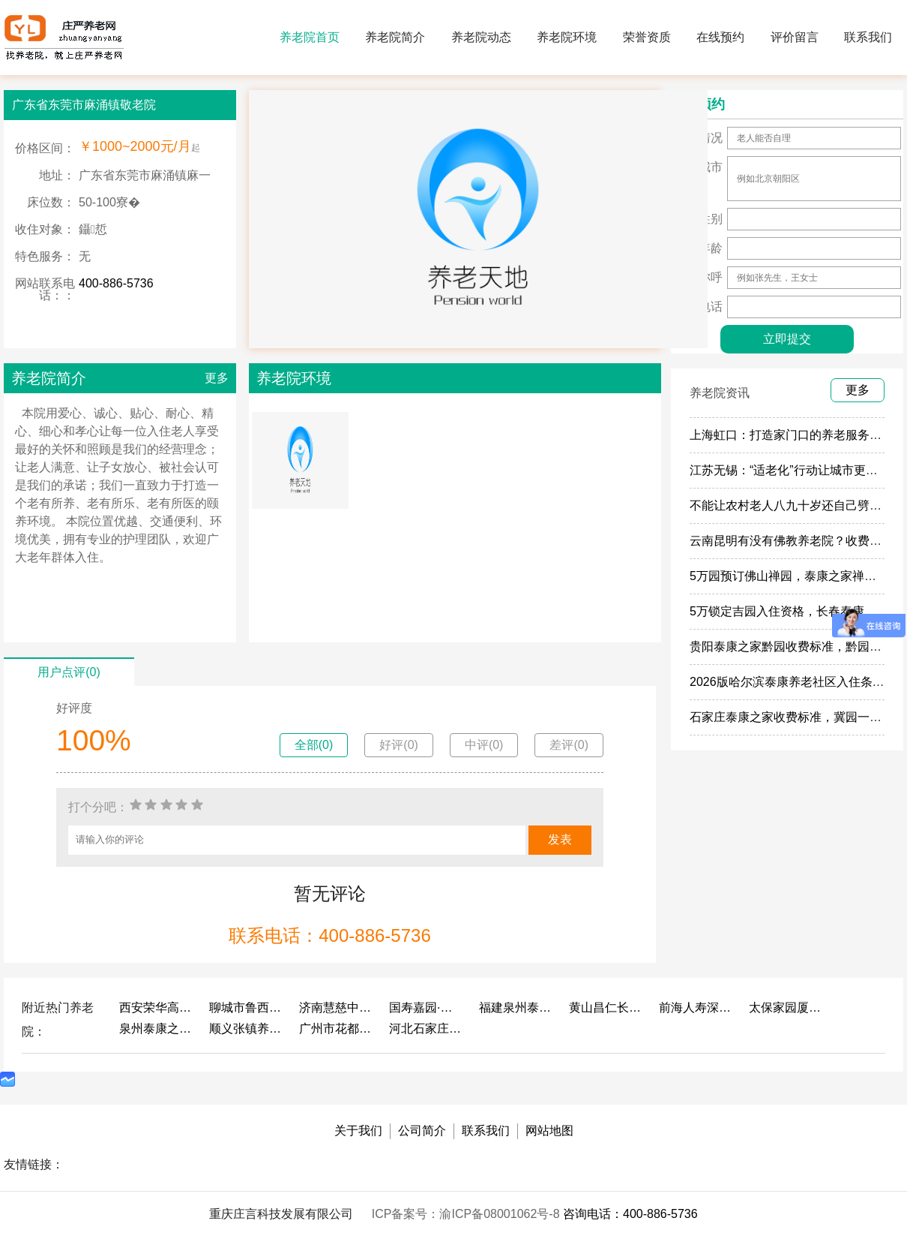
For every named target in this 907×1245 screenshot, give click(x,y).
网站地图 (549, 1130)
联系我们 (868, 37)
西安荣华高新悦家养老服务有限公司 (156, 1007)
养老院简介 (395, 37)
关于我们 (358, 1130)
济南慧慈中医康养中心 (336, 1007)
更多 (217, 377)
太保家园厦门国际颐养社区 (786, 1007)
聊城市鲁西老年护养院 (246, 1007)
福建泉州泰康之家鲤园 (516, 1007)
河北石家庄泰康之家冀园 (426, 1028)
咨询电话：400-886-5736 (630, 1213)
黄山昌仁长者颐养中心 (606, 1007)
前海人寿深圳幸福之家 (696, 1007)
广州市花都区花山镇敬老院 (336, 1028)
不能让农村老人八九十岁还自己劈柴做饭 (798, 505)
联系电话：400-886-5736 (329, 935)
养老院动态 (481, 37)
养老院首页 (310, 37)
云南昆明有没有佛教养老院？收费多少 (792, 540)
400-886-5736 (116, 283)
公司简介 (422, 1130)
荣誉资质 (647, 37)
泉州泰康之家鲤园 (156, 1028)
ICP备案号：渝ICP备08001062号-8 (467, 1213)
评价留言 (795, 37)
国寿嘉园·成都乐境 (426, 1007)
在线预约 (720, 37)
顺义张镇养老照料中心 (246, 1028)
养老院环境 (567, 37)
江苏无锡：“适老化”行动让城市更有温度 (796, 470)
